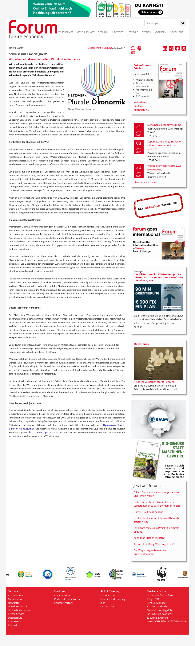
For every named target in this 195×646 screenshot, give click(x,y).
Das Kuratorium (63, 595)
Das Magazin (107, 595)
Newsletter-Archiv (18, 606)
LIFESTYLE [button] (132, 32)
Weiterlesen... (141, 102)
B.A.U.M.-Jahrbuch (157, 606)
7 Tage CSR (153, 599)
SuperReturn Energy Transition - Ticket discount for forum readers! (164, 145)
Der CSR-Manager (156, 603)
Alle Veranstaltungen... (146, 182)
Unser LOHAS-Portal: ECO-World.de (166, 621)
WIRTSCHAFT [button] (65, 32)
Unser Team (107, 606)
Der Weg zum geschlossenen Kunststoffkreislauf (150, 552)
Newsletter (14, 603)
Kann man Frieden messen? (149, 537)
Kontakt (12, 625)
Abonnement (15, 595)
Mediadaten (15, 599)
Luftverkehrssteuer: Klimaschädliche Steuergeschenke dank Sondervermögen (157, 504)
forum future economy (160, 614)
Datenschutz (15, 617)
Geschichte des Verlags (113, 599)
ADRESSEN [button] (160, 32)
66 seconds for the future (161, 595)
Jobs (102, 603)
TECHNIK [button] (103, 32)
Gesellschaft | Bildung (100, 47)
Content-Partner (63, 603)
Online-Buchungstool (20, 610)
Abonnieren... (141, 109)
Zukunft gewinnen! (157, 617)
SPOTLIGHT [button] (176, 32)
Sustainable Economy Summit (164, 124)
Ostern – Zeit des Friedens (148, 512)
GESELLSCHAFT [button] (85, 32)
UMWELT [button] (117, 32)
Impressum (14, 621)
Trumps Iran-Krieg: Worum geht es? (154, 544)
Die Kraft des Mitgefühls (160, 610)
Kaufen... (138, 106)
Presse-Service (16, 614)
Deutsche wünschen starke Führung (154, 381)
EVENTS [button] (146, 32)
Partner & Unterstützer (67, 599)
